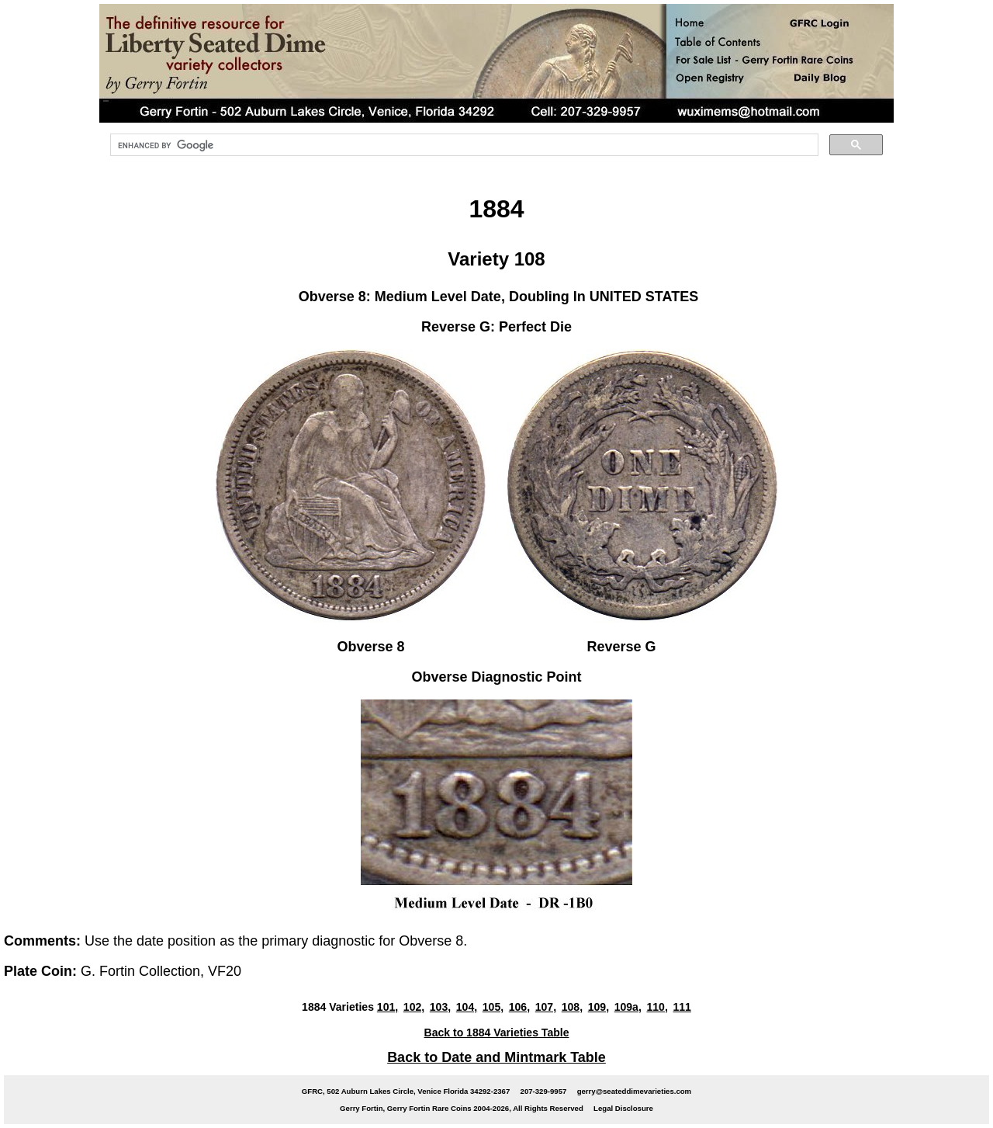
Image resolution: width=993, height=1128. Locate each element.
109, (598, 1007)
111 (681, 1007)
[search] (463, 145)
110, (657, 1007)
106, (519, 1007)
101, (387, 1007)
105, (493, 1007)
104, (466, 1007)
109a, (628, 1007)
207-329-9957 (544, 1091)
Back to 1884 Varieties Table (496, 1032)
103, (440, 1007)
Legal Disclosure (623, 1108)
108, (572, 1007)
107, (545, 1007)
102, (413, 1007)
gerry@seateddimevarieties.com (634, 1091)
